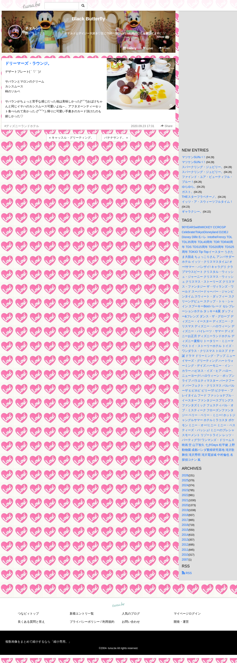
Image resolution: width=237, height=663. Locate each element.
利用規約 (108, 621)
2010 (185, 554)
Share (164, 48)
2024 (185, 485)
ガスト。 (188, 192)
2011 (185, 549)
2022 (185, 495)
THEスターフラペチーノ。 (200, 196)
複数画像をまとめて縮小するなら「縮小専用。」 (38, 641)
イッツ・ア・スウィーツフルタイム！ (207, 201)
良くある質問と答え (31, 621)
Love (148, 48)
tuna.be (118, 605)
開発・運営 (181, 621)
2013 (185, 539)
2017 (185, 520)
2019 (185, 510)
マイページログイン (187, 613)
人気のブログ (131, 613)
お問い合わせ (131, 621)
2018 (185, 515)
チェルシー (33, 28)
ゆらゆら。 (189, 186)
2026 (185, 475)
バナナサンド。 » (116, 137)
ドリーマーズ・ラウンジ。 (28, 63)
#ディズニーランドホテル (22, 126)
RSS (187, 573)
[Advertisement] (88, 153)
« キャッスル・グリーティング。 (71, 137)
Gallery (129, 48)
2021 (185, 500)
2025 (185, 480)
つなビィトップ (28, 613)
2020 (185, 505)
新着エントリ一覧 (82, 613)
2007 (185, 559)
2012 (185, 544)
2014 (185, 534)
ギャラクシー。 (192, 211)
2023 (185, 490)
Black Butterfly (88, 18)
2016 (185, 524)
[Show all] (163, 36)
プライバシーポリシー (85, 621)
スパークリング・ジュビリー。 (203, 167)
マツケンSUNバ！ (194, 157)
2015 (185, 529)
